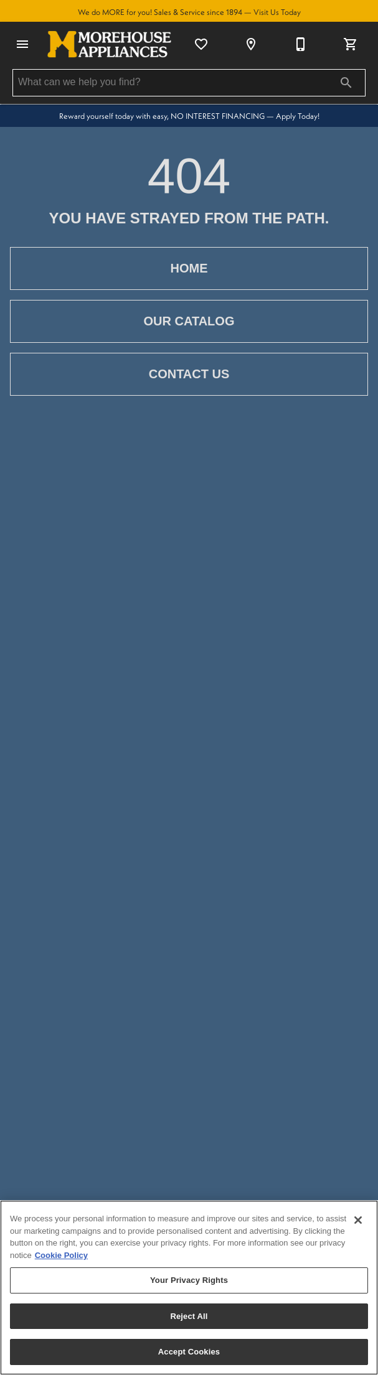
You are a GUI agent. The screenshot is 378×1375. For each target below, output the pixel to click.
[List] (201, 44)
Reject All (188, 1316)
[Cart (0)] (351, 44)
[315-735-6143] (301, 44)
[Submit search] (346, 83)
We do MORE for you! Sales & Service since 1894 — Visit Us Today (189, 12)
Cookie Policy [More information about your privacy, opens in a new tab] (61, 1255)
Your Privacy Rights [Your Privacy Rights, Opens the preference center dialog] (189, 1280)
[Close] (358, 1220)
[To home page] (109, 44)
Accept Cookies (189, 1351)
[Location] (251, 44)
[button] (22, 44)
